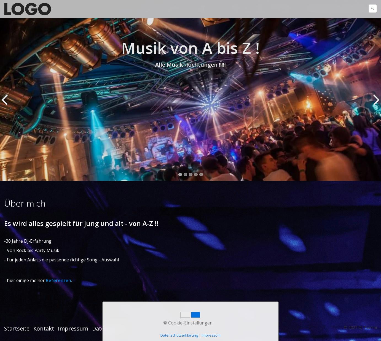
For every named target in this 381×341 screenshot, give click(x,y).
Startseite (16, 328)
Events (131, 8)
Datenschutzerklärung (179, 335)
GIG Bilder (103, 8)
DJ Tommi (71, 8)
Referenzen (218, 8)
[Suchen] (373, 8)
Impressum (281, 8)
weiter (376, 103)
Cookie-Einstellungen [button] (188, 323)
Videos (154, 8)
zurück (5, 103)
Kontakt (249, 8)
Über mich (183, 8)
